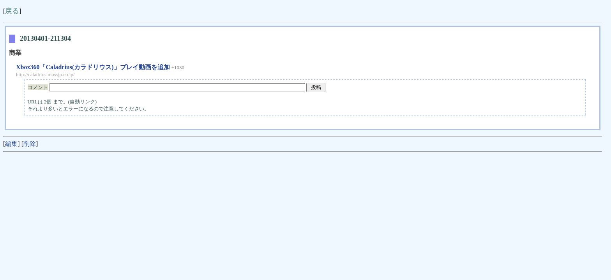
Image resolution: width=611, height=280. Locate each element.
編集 (11, 143)
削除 (29, 143)
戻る (12, 11)
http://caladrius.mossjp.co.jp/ (45, 74)
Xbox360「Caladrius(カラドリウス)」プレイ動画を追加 (93, 67)
